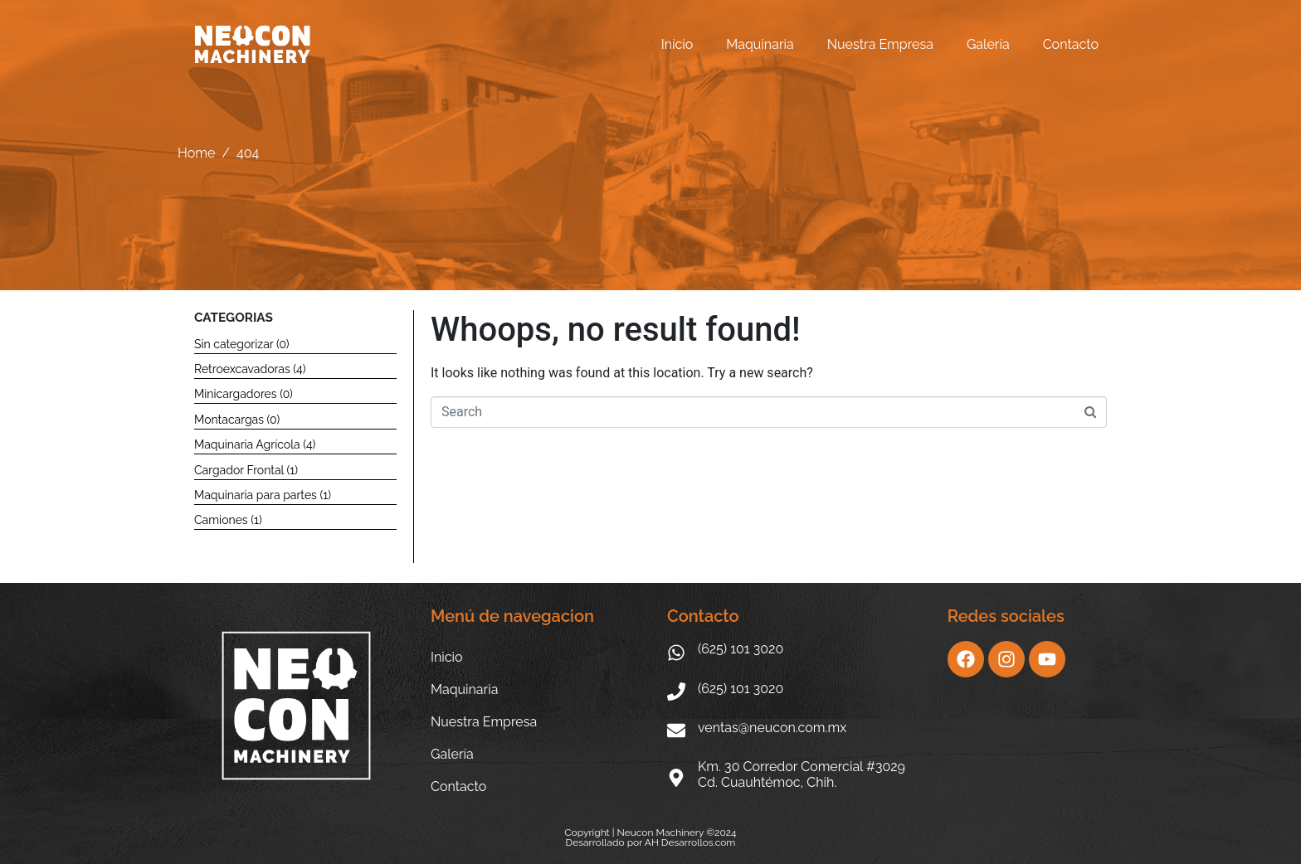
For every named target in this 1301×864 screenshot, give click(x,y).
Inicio (677, 44)
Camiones (221, 520)
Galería (988, 44)
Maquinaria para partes (255, 495)
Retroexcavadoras (242, 369)
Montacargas (229, 419)
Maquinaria (759, 44)
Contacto (1071, 44)
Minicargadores (235, 393)
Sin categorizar (233, 344)
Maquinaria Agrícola (247, 444)
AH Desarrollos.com (690, 842)
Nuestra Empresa (880, 44)
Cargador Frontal (239, 470)
